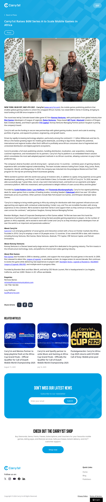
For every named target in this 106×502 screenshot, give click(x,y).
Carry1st (7, 231)
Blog (84, 475)
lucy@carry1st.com (11, 293)
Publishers (87, 479)
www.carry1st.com (52, 107)
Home (85, 472)
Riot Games (8, 256)
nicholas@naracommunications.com (18, 282)
